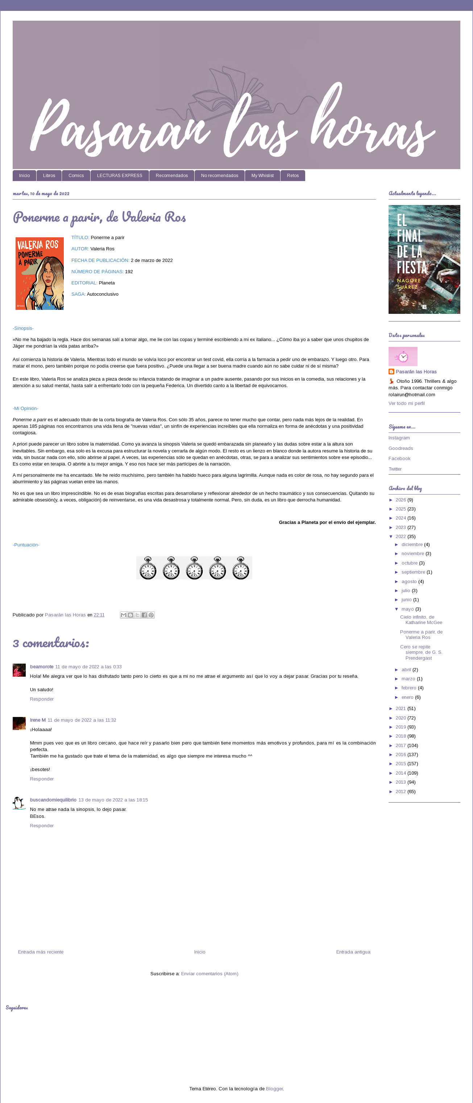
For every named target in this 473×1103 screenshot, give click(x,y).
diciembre (413, 544)
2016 (401, 754)
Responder (42, 699)
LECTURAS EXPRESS (119, 175)
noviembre (414, 553)
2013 (401, 782)
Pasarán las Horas (416, 371)
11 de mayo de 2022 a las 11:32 (82, 720)
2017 (401, 745)
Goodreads (401, 448)
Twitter (395, 469)
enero (408, 697)
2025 (401, 509)
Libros (49, 175)
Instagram (399, 437)
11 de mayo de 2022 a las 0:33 (88, 666)
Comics (76, 175)
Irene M (38, 720)
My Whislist (263, 175)
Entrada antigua (353, 952)
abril (407, 669)
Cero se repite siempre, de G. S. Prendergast (421, 652)
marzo (409, 678)
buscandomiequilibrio (53, 800)
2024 (401, 518)
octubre (410, 563)
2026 (401, 500)
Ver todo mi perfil (407, 403)
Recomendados (172, 175)
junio (407, 599)
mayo (408, 609)
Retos (293, 175)
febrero (410, 687)
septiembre (414, 572)
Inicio (24, 175)
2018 (401, 736)
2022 (401, 536)
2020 (401, 718)
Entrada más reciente (40, 952)
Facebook (400, 458)
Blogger (274, 1088)
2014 (401, 773)
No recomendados (219, 175)
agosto (410, 581)
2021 (401, 708)
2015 (401, 763)
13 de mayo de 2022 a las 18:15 (113, 800)
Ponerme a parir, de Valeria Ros (421, 634)
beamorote (41, 666)
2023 (401, 527)
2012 (401, 791)
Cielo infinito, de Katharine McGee (421, 620)
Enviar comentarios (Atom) (209, 973)
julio (407, 590)
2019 (401, 727)
